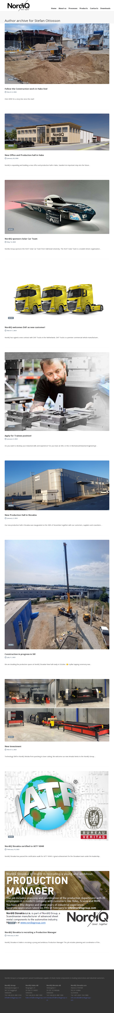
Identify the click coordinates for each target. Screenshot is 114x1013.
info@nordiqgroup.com (13, 998)
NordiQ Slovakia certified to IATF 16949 (24, 846)
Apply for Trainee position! (18, 435)
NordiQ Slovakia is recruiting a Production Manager (30, 932)
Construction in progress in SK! (20, 654)
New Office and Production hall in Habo (24, 155)
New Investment (13, 746)
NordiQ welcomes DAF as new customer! (25, 327)
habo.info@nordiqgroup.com (36, 998)
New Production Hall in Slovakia (21, 515)
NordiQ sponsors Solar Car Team (21, 238)
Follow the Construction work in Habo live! (26, 88)
